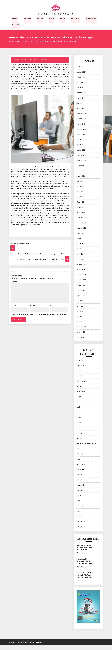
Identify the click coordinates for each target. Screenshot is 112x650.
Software (80, 490)
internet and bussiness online (86, 443)
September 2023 (82, 129)
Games (79, 412)
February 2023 (81, 150)
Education (16, 24)
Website (53, 306)
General (15, 18)
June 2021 (80, 244)
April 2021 (80, 254)
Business (40, 18)
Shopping (27, 18)
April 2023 (80, 145)
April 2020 (80, 316)
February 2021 (81, 264)
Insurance (80, 438)
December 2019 (81, 337)
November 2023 (82, 119)
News (78, 459)
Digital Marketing (82, 381)
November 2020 (82, 280)
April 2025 (80, 88)
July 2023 (79, 140)
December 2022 (81, 155)
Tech (78, 501)
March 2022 (80, 202)
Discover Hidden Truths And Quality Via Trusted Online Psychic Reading (84, 578)
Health (51, 18)
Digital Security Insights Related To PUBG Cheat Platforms (84, 563)
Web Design (80, 516)
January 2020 (81, 332)
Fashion (79, 397)
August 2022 (81, 176)
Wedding (79, 527)
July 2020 (79, 301)
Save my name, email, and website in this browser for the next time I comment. (39, 314)
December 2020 (81, 275)
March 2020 (80, 322)
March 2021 (80, 259)
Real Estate (80, 469)
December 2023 (81, 114)
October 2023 (81, 124)
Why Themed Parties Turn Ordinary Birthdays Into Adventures (84, 548)
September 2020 (82, 290)
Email (32, 306)
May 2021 (80, 249)
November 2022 (82, 160)
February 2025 (81, 93)
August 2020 (81, 296)
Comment (14, 282)
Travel (78, 511)
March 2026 (80, 67)
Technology (75, 18)
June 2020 (80, 306)
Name (13, 306)
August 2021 (81, 233)
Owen (16, 60)
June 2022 (80, 186)
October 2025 (81, 77)
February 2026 (81, 72)
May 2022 (80, 192)
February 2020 (81, 327)
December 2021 (81, 218)
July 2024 (79, 103)
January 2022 (81, 212)
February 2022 (81, 207)
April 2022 (80, 197)
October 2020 (81, 285)
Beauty (79, 371)
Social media (80, 485)
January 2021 (81, 270)
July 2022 (79, 181)
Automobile (80, 365)
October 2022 (81, 166)
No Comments (43, 60)
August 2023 (81, 134)
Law (78, 449)
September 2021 (82, 228)
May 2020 (80, 311)
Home (78, 428)
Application (80, 360)
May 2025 (80, 82)
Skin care (79, 480)
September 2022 (82, 171)
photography (81, 464)
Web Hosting (81, 521)
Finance (62, 18)
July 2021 (79, 238)
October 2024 (81, 98)
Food (78, 407)
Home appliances (82, 433)
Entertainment (91, 18)
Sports (79, 495)
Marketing (80, 454)
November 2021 (82, 223)
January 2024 (81, 108)
